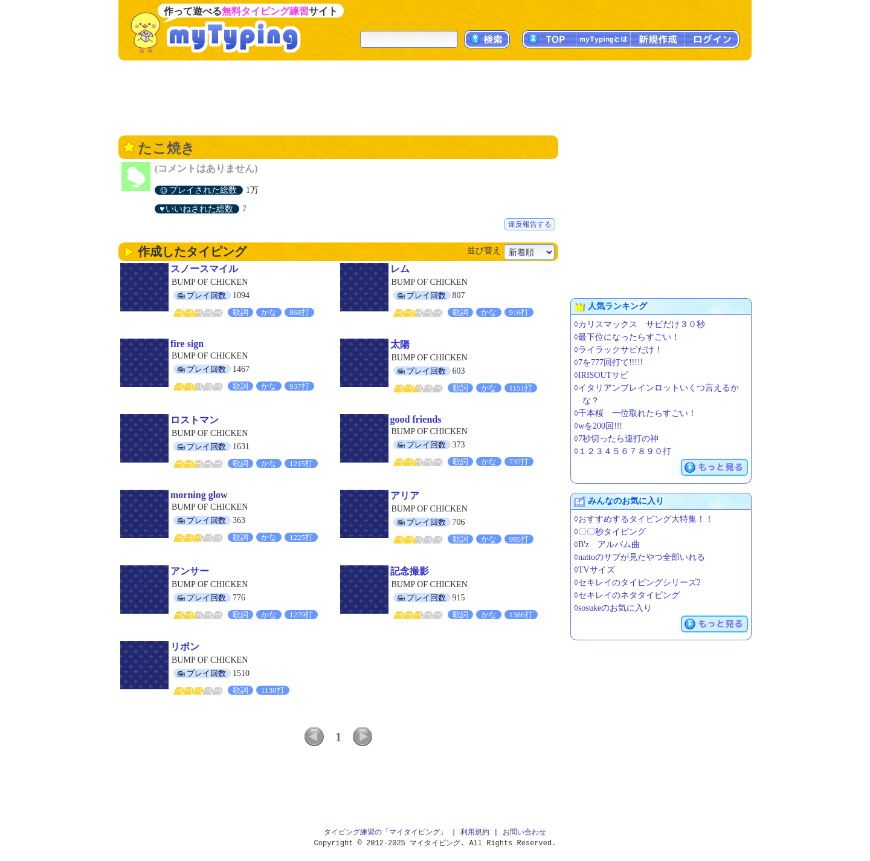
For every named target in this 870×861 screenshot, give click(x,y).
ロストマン (194, 420)
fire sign (187, 344)
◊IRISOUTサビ (601, 375)
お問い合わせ (524, 832)
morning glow (199, 495)
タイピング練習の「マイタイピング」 (385, 832)
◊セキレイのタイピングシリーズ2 (637, 582)
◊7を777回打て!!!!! (608, 362)
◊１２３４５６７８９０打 (622, 451)
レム (400, 269)
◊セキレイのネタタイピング (627, 595)
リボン (184, 647)
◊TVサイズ (594, 569)
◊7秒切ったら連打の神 (616, 438)
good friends (416, 419)
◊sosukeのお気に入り (613, 607)
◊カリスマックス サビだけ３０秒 (639, 324)
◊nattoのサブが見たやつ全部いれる (639, 557)
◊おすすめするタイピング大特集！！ (644, 519)
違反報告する (530, 224)
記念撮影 (409, 571)
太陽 (400, 344)
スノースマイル (204, 269)
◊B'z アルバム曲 (607, 544)
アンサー (189, 571)
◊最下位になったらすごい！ (627, 337)
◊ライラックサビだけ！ (618, 349)
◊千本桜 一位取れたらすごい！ (635, 413)
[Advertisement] (435, 97)
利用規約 (474, 832)
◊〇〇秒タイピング (610, 531)
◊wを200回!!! (598, 426)
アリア (404, 495)
